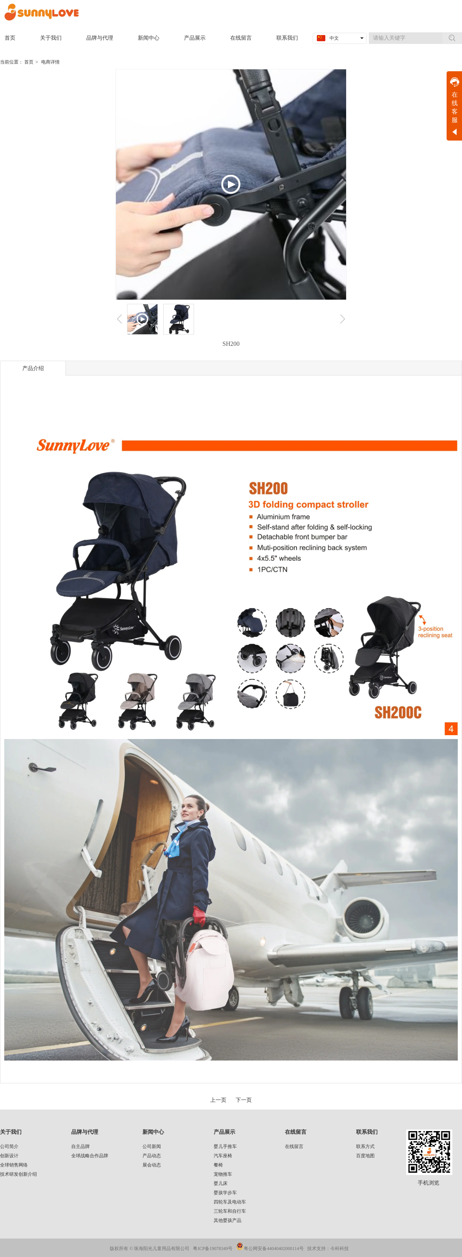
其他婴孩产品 (227, 1220)
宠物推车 (223, 1174)
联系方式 (365, 1146)
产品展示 (224, 1132)
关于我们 (11, 1132)
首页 (28, 62)
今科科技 (339, 1248)
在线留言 (295, 1132)
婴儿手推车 (225, 1146)
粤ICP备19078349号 (213, 1248)
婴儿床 (221, 1183)
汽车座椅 (223, 1155)
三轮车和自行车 (230, 1211)
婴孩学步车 (225, 1192)
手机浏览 (428, 1183)
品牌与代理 (84, 1132)
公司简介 (9, 1146)
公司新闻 (151, 1146)
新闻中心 (153, 1132)
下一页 (244, 1100)
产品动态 (151, 1155)
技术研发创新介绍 (18, 1174)
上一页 (218, 1100)
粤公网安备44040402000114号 (274, 1248)
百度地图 (365, 1155)
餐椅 (218, 1165)
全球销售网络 (14, 1165)
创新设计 (9, 1155)
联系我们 (367, 1132)
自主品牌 (80, 1146)
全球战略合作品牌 (89, 1155)
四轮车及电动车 (230, 1202)
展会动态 (151, 1165)
